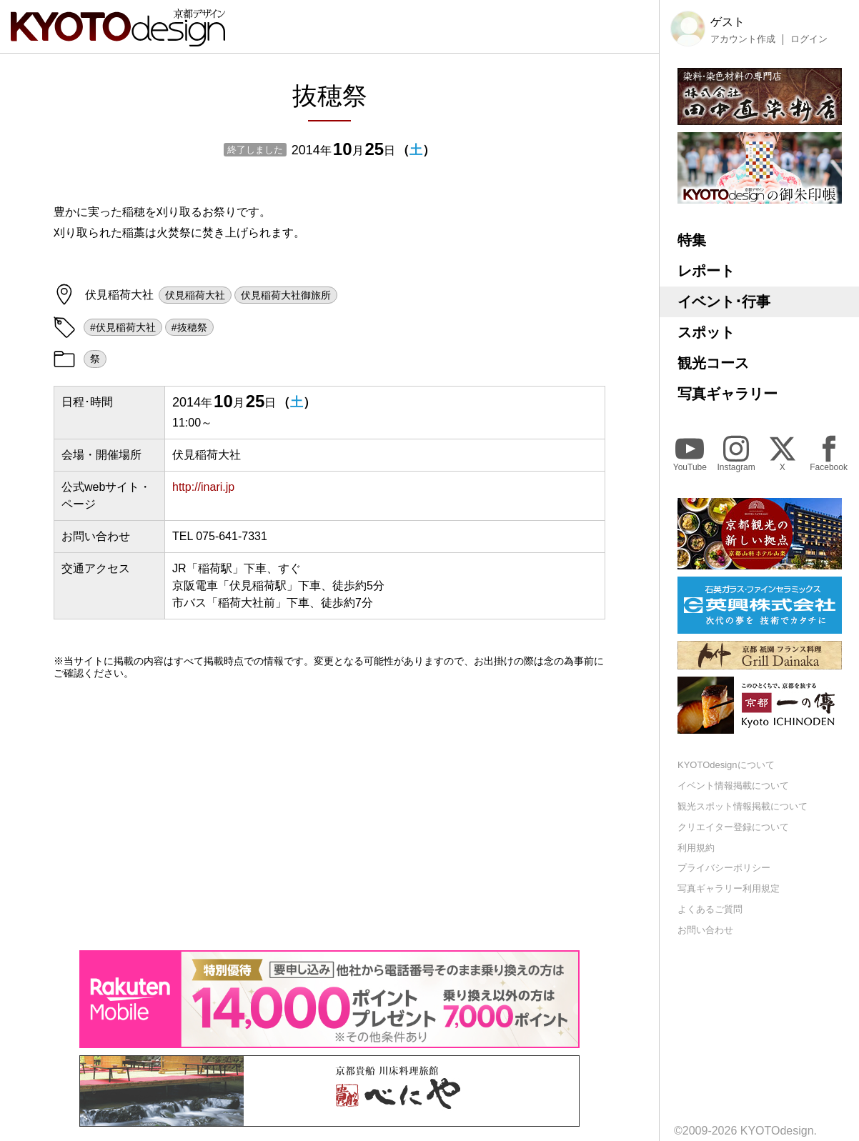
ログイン (809, 39)
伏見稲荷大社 (195, 295)
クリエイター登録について (733, 827)
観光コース (713, 363)
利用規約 (696, 847)
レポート (706, 271)
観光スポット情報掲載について (742, 806)
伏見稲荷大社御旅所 (286, 295)
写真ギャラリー (727, 394)
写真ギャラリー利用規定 (728, 888)
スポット (706, 332)
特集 (691, 240)
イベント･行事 (723, 301)
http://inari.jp (203, 487)
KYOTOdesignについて (726, 764)
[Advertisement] (329, 814)
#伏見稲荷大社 (123, 327)
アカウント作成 (742, 39)
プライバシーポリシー (723, 867)
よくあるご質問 (710, 909)
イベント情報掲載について (733, 785)
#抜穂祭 (189, 327)
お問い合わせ (705, 930)
